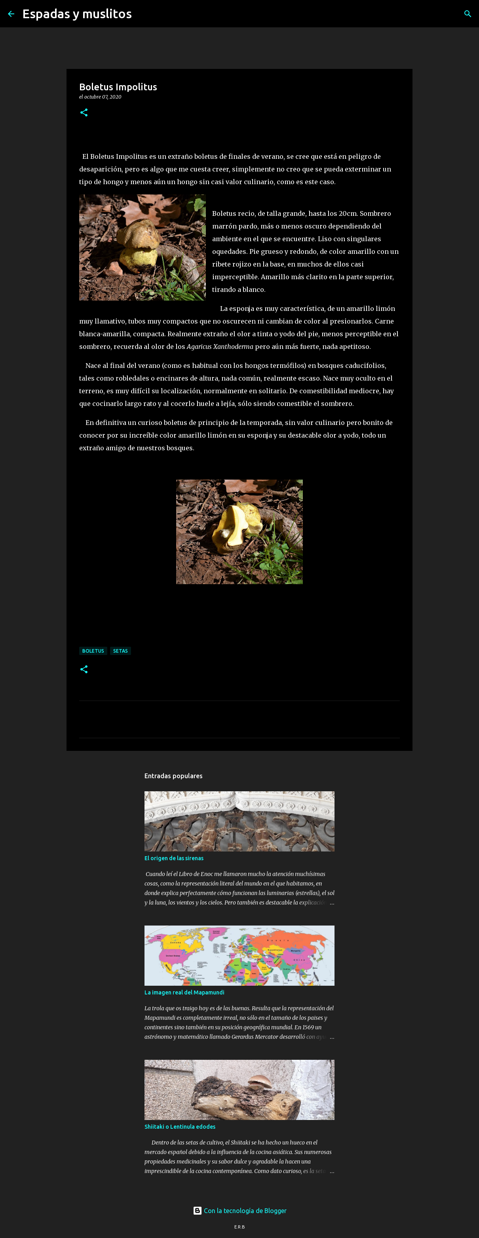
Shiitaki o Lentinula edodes (179, 1127)
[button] (84, 113)
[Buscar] (143, 13)
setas (120, 650)
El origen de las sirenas (173, 858)
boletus (93, 650)
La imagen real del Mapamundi (184, 992)
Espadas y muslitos (77, 13)
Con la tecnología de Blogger (240, 1210)
